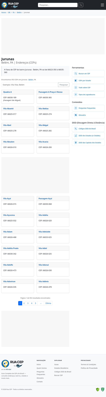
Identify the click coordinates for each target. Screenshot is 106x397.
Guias (56, 364)
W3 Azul (8, 369)
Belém (30, 80)
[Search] (58, 5)
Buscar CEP (58, 375)
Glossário (40, 378)
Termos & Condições (88, 364)
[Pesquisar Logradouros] (29, 85)
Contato (40, 382)
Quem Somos (42, 368)
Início (39, 364)
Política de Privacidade (89, 368)
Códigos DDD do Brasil (62, 372)
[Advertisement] (53, 36)
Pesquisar (64, 85)
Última (48, 303)
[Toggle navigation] (102, 5)
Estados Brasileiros (61, 368)
